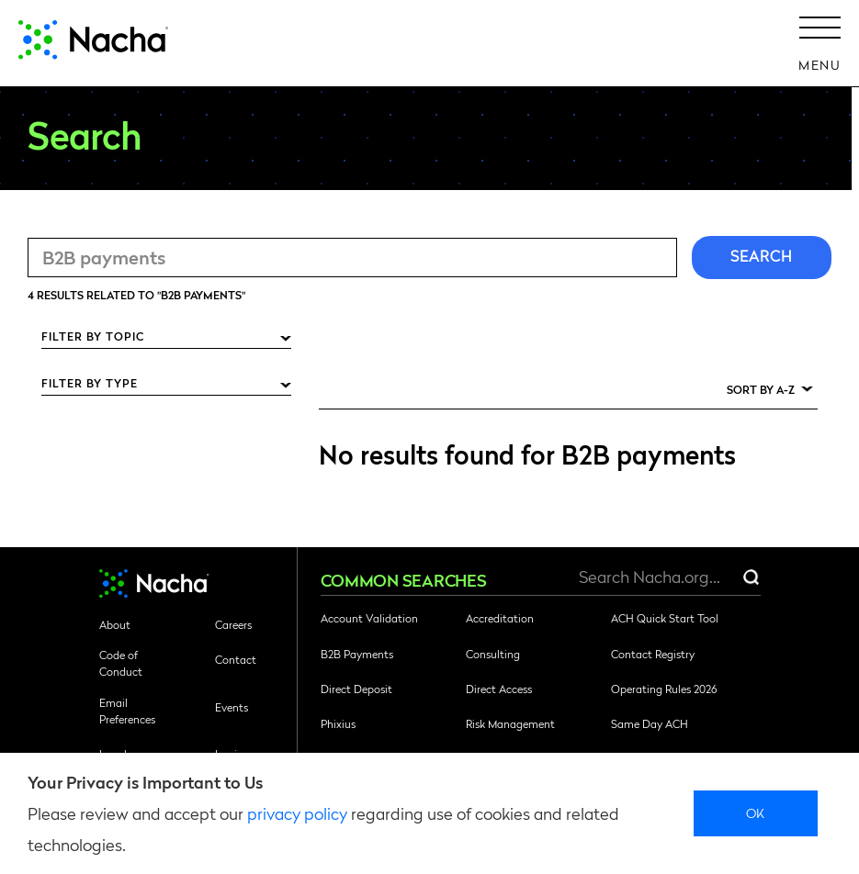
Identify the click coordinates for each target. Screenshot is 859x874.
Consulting (493, 653)
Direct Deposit (356, 688)
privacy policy (297, 813)
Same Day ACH (649, 723)
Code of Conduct (120, 662)
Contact (235, 659)
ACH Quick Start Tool (664, 618)
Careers (233, 624)
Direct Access (499, 688)
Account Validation (369, 618)
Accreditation (500, 618)
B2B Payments (357, 653)
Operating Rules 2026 (664, 688)
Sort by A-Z (761, 389)
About (114, 624)
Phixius (338, 723)
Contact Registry (653, 653)
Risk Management (510, 723)
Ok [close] (755, 812)
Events (231, 707)
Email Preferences (127, 710)
